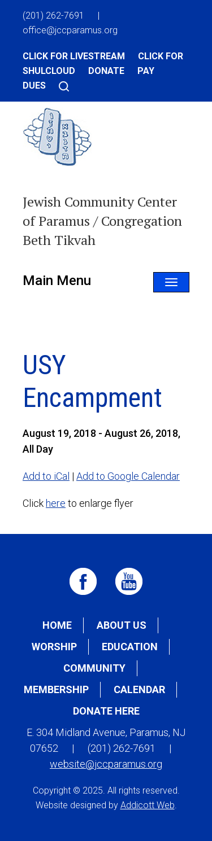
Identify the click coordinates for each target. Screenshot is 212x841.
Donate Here (106, 711)
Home (57, 625)
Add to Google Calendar (128, 476)
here (56, 503)
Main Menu (57, 280)
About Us (121, 625)
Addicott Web (147, 805)
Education (130, 646)
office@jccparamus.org (70, 30)
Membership (56, 689)
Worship (54, 646)
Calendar (139, 689)
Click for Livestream (74, 56)
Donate (106, 70)
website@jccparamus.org (106, 764)
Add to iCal (46, 476)
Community (94, 668)
